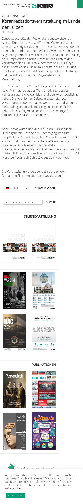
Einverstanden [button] (15, 495)
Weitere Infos (13, 488)
